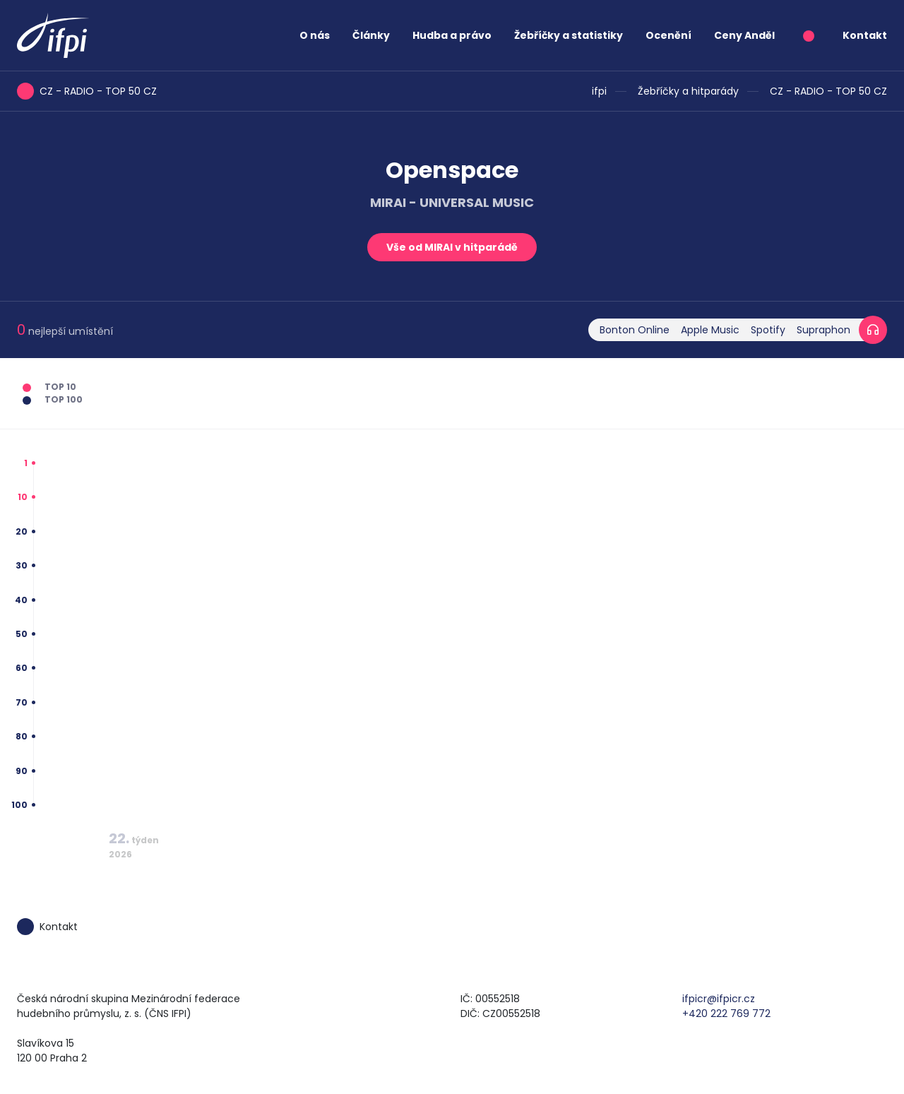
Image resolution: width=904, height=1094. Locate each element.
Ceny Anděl (744, 35)
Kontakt (865, 35)
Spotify (768, 330)
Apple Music (710, 330)
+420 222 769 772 (726, 1013)
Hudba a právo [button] (452, 35)
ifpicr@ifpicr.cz (718, 999)
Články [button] (371, 35)
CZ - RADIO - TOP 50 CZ (828, 91)
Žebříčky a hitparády (688, 91)
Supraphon (823, 330)
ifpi (599, 91)
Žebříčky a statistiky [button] (568, 35)
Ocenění (668, 35)
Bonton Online (635, 330)
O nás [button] (314, 35)
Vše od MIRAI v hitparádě (452, 247)
